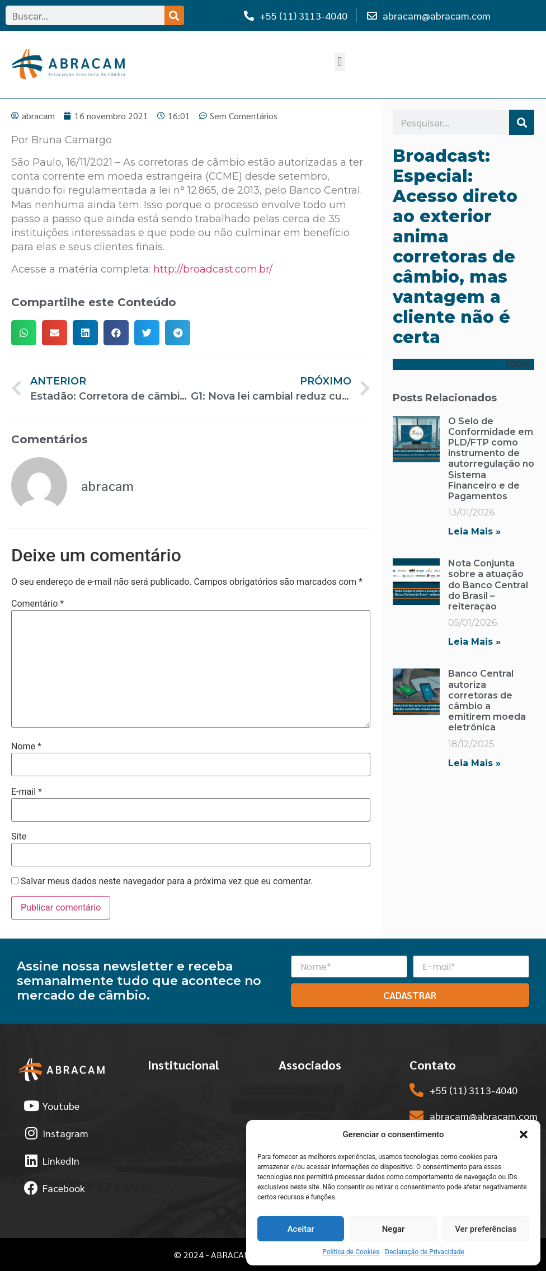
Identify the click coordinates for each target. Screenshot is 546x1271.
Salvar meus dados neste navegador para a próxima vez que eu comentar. (167, 881)
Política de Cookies (350, 1252)
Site (18, 836)
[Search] (174, 15)
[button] (523, 1134)
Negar (393, 1229)
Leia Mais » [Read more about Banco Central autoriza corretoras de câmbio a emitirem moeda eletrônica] (474, 763)
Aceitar (301, 1229)
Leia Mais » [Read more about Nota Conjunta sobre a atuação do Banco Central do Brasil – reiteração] (474, 641)
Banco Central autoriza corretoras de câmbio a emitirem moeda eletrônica (487, 700)
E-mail (26, 791)
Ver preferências (485, 1229)
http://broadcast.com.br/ (212, 269)
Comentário (37, 603)
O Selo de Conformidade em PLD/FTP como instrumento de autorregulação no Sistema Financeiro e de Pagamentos (491, 458)
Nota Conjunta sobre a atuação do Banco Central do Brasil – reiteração (488, 585)
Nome (26, 746)
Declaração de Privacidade (424, 1252)
